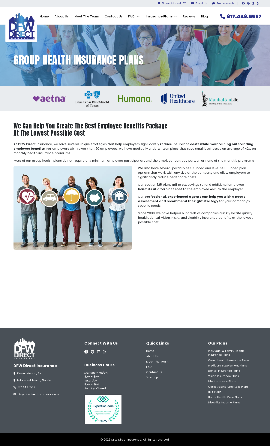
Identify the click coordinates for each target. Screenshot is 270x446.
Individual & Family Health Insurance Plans (226, 353)
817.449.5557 (240, 16)
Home (43, 16)
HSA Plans (214, 391)
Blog (203, 16)
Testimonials (223, 3)
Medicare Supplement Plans (227, 365)
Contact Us (112, 16)
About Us (60, 16)
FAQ (133, 16)
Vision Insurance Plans (223, 376)
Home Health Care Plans (225, 397)
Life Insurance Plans (222, 381)
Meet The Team (85, 16)
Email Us (199, 3)
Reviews (188, 16)
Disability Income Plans (224, 402)
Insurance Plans (160, 16)
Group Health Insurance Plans (228, 360)
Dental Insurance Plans (224, 370)
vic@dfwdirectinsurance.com (36, 394)
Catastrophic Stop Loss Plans (228, 386)
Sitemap (152, 377)
